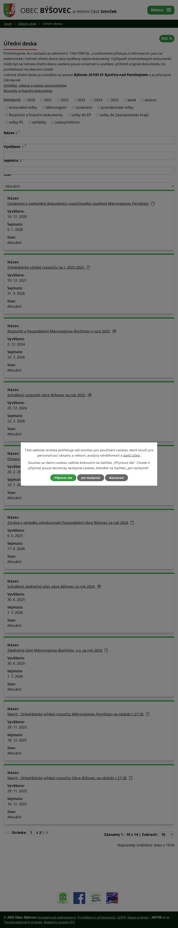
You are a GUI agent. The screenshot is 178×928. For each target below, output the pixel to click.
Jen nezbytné (90, 478)
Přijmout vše (63, 478)
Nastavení (116, 478)
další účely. (132, 455)
